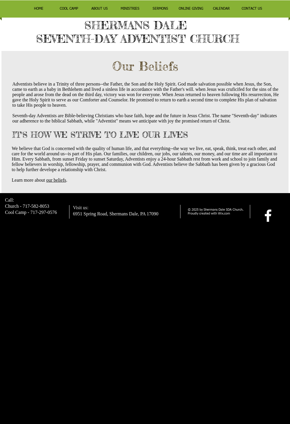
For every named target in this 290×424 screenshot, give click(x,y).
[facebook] (268, 215)
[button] (69, 9)
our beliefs (56, 180)
